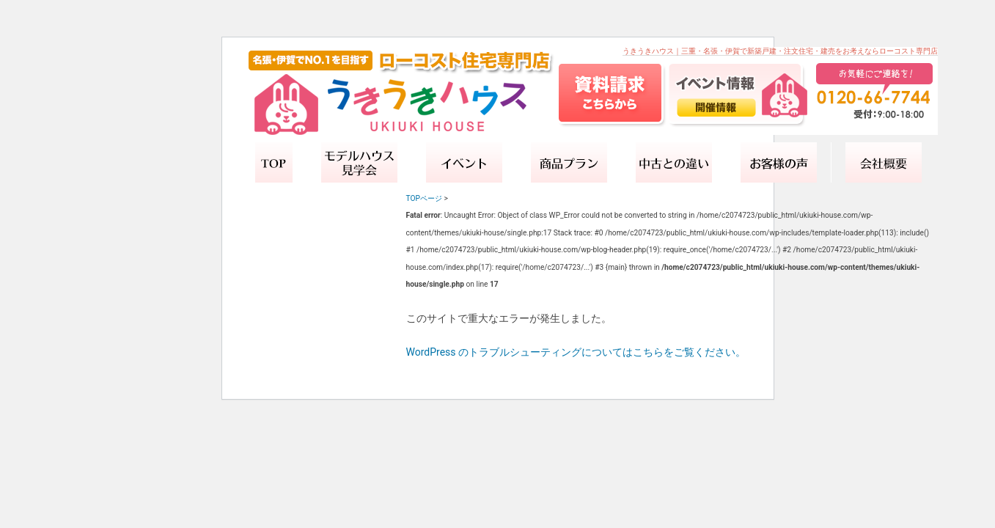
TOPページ (424, 198)
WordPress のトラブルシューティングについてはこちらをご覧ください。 (576, 352)
